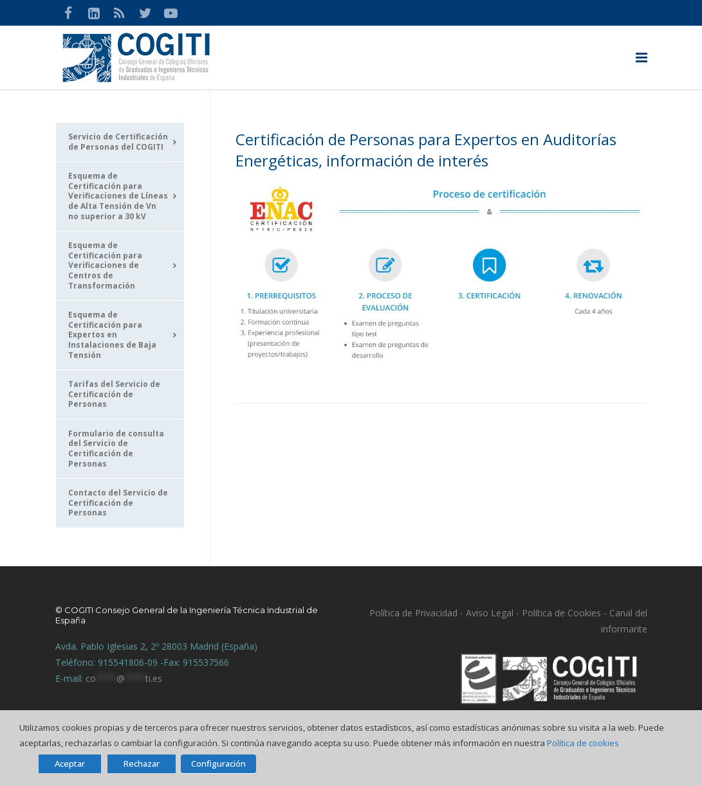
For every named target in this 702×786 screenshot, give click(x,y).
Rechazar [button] (142, 763)
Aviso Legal (488, 613)
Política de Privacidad (413, 613)
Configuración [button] (218, 763)
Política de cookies (583, 743)
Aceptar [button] (70, 763)
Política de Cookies (561, 613)
